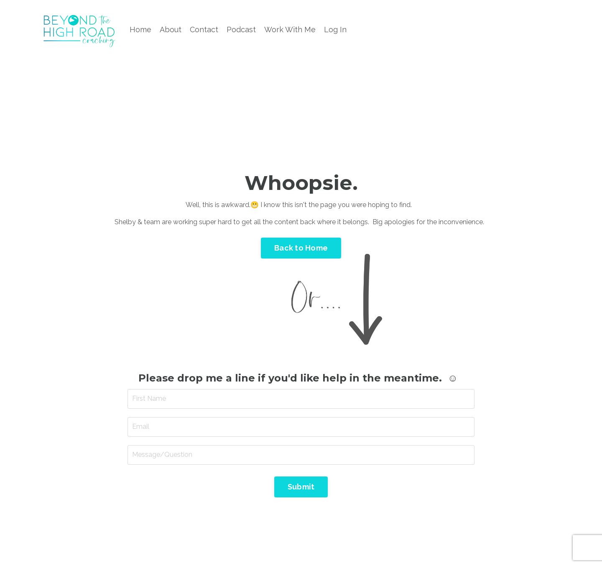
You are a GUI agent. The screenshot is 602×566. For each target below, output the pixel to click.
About (170, 29)
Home (140, 29)
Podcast (241, 29)
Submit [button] (301, 486)
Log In (335, 29)
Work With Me (290, 29)
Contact (204, 29)
